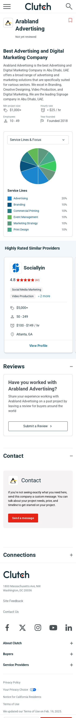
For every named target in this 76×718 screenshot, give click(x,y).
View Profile (38, 346)
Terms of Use (11, 704)
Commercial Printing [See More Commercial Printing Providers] (26, 210)
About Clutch (12, 643)
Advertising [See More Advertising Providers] (21, 198)
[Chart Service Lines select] (38, 140)
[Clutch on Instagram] (38, 628)
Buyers (8, 654)
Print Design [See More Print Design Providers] (21, 229)
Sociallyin (34, 268)
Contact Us (11, 612)
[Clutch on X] (22, 628)
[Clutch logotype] (16, 574)
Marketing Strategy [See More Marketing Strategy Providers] (26, 223)
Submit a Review (35, 426)
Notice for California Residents (22, 697)
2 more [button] (45, 296)
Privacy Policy (11, 682)
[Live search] (69, 6)
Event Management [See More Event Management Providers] (26, 217)
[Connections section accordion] (38, 555)
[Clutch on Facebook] (7, 628)
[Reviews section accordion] (38, 366)
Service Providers (16, 665)
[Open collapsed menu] (7, 6)
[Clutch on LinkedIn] (69, 628)
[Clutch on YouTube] (53, 628)
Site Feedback (13, 601)
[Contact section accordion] (38, 456)
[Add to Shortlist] (70, 20)
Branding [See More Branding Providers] (19, 204)
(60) (37, 280)
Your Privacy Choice (15, 689)
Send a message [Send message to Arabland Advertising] (23, 518)
